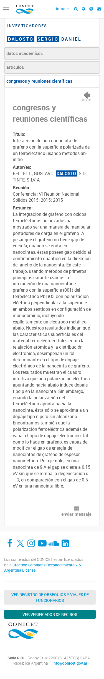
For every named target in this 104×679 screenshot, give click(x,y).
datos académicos (24, 53)
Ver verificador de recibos (49, 614)
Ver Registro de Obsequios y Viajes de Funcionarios (50, 597)
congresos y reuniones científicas (39, 81)
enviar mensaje (76, 514)
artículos (15, 67)
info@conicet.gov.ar (69, 663)
